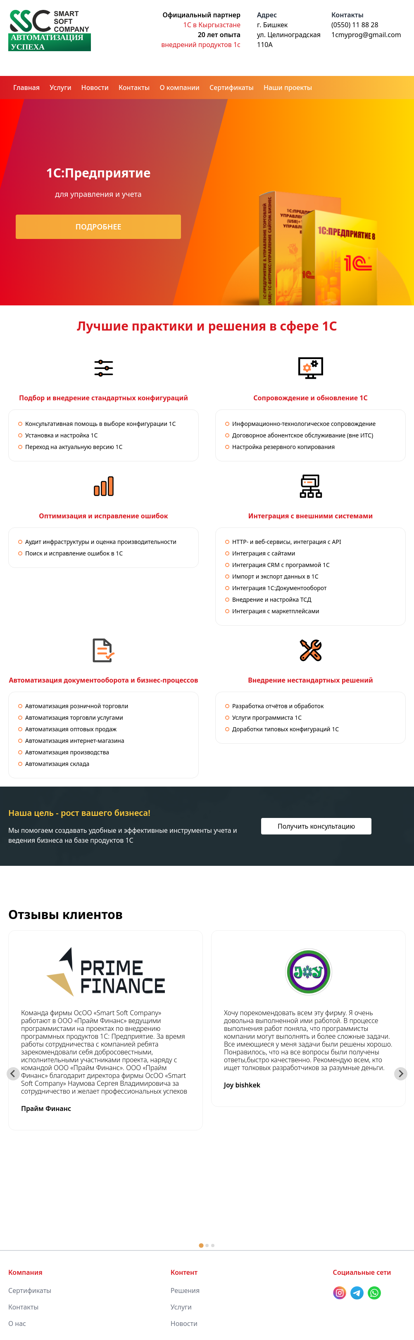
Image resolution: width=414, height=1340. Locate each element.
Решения (185, 1290)
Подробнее (98, 227)
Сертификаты (231, 87)
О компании (179, 87)
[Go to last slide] (13, 1073)
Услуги (60, 87)
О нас (17, 1323)
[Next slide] (400, 1073)
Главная (26, 87)
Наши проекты (288, 87)
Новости (95, 87)
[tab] (201, 1245)
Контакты (134, 87)
